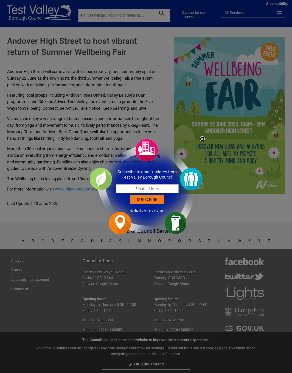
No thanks (136, 211)
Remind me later (154, 211)
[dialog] (146, 186)
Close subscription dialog (202, 139)
